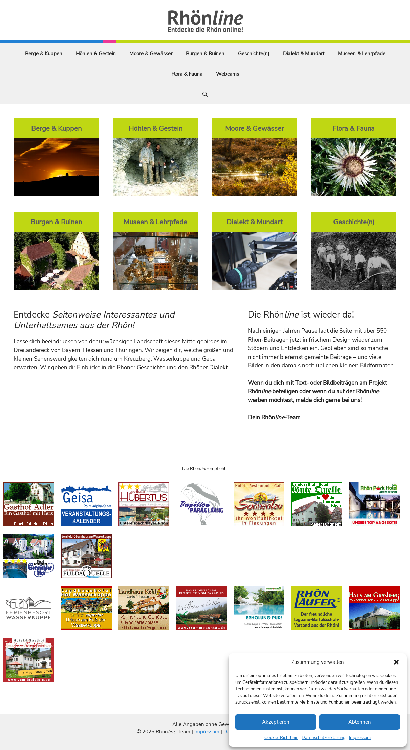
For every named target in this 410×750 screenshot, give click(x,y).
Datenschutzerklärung (324, 738)
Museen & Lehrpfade (361, 53)
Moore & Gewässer (150, 53)
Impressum (360, 738)
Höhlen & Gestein (96, 53)
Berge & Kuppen (43, 53)
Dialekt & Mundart (303, 53)
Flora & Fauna (186, 74)
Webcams (227, 74)
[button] (396, 662)
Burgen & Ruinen (205, 53)
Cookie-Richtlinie (281, 738)
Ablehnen (359, 721)
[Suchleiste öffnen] (205, 94)
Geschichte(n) (253, 53)
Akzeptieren (275, 721)
